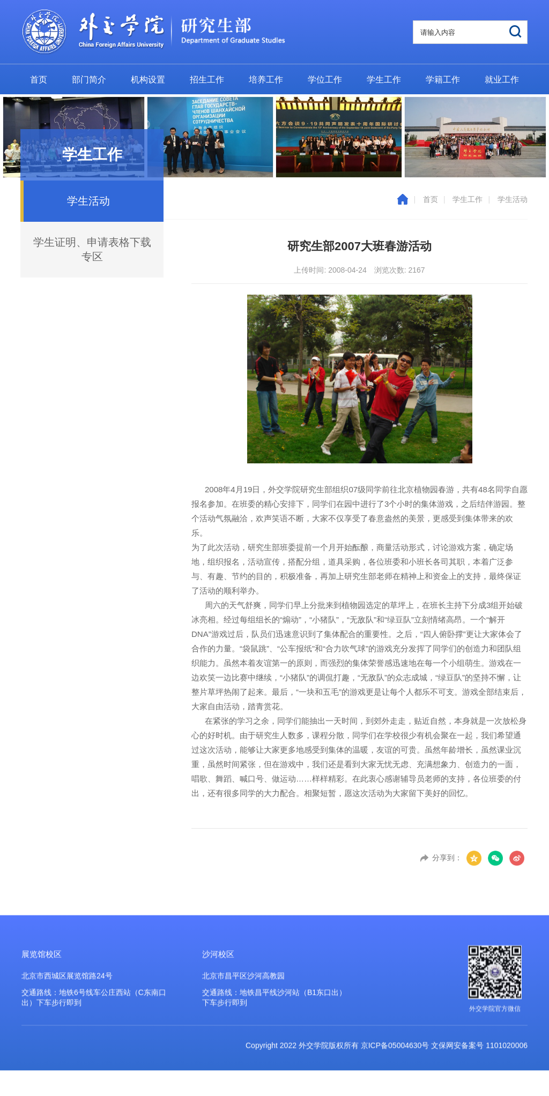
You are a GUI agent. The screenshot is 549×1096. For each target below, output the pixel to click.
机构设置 (148, 79)
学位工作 (325, 79)
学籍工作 (443, 79)
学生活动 (513, 199)
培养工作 (266, 79)
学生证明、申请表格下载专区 (92, 249)
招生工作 (207, 79)
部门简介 (89, 79)
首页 (38, 79)
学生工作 (384, 79)
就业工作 (502, 79)
